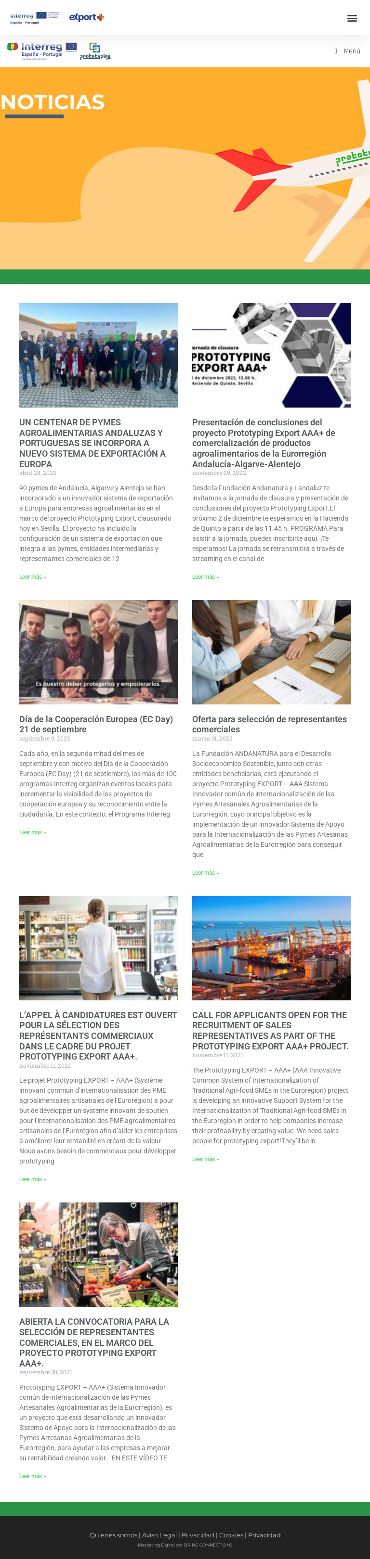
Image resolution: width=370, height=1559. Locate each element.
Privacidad (198, 1535)
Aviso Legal (159, 1535)
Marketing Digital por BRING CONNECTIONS (185, 1544)
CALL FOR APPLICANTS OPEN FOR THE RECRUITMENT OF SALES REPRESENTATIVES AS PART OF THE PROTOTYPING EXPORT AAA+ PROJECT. (270, 1030)
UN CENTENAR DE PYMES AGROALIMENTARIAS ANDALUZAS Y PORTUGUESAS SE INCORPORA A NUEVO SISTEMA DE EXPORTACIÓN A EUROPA (92, 443)
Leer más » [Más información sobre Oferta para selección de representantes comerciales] (205, 872)
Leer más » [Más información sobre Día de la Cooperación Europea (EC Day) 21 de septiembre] (32, 832)
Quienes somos (113, 1535)
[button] (352, 18)
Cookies (231, 1535)
